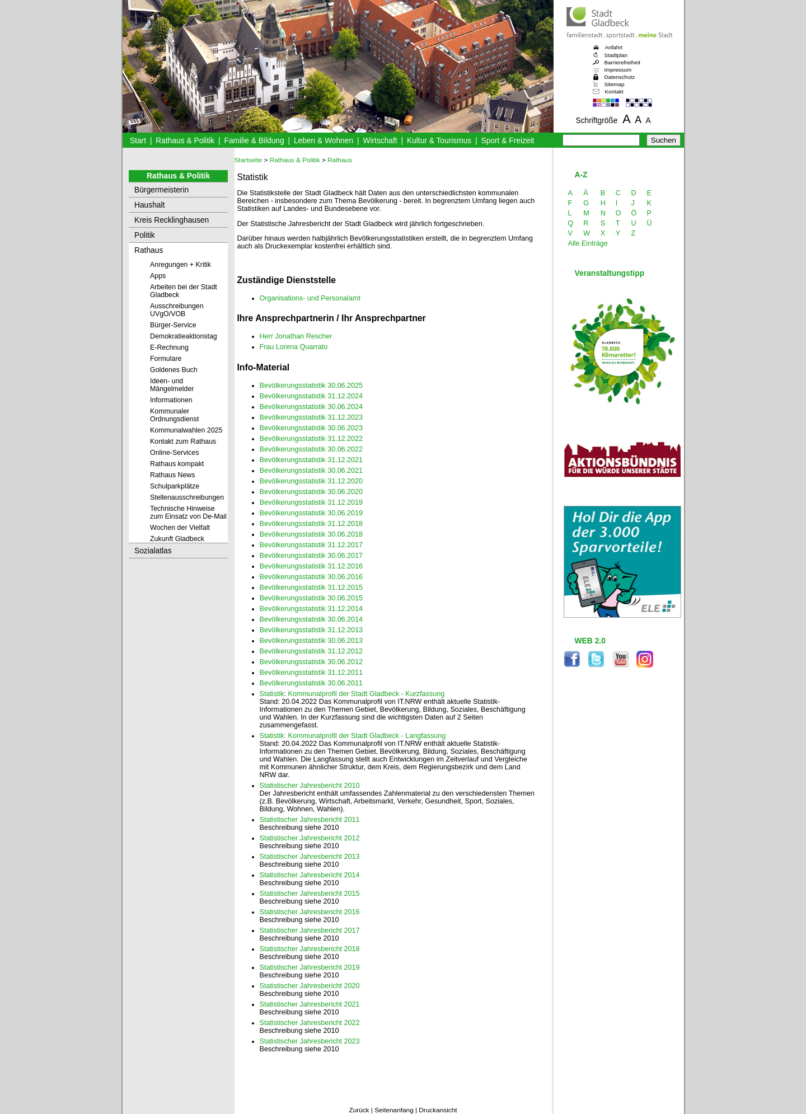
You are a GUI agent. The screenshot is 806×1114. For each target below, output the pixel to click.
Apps (158, 276)
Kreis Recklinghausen (171, 220)
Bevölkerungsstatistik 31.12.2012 (311, 651)
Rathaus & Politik (185, 141)
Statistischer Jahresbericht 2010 (310, 785)
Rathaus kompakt (177, 464)
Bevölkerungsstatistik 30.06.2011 (311, 683)
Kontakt (614, 91)
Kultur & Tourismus (439, 141)
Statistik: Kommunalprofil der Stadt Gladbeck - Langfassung (353, 736)
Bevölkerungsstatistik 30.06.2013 (311, 641)
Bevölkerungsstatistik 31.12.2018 (311, 524)
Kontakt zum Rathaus (183, 441)
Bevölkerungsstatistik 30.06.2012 (311, 662)
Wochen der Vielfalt (180, 528)
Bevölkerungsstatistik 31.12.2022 (311, 439)
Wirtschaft (380, 141)
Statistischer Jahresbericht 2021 (310, 1004)
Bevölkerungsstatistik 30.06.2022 (311, 449)
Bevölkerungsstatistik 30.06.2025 (311, 385)
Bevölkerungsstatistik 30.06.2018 (311, 534)
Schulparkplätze (174, 486)
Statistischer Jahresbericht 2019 (310, 967)
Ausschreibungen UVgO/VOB (177, 310)
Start (138, 141)
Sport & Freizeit (508, 141)
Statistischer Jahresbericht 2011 (310, 820)
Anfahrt (614, 47)
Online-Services (174, 453)
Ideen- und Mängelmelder (172, 385)
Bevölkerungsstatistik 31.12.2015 (311, 587)
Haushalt (149, 205)
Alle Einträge (588, 243)
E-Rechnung (169, 347)
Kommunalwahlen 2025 (186, 430)
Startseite (249, 160)
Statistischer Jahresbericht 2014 (310, 875)
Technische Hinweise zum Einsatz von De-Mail (188, 512)
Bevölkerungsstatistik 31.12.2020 (311, 481)
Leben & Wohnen (323, 141)
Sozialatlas (153, 551)
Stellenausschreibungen (187, 497)
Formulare (165, 359)
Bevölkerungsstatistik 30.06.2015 (311, 598)
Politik (144, 235)
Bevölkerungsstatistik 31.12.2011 (311, 672)
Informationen (171, 400)
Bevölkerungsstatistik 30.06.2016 (311, 577)
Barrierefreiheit (622, 62)
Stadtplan (616, 55)
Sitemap (614, 84)
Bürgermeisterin (161, 190)
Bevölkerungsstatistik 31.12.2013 (311, 630)
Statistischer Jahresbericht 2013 (310, 857)
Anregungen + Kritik (180, 265)
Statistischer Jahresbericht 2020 (310, 986)
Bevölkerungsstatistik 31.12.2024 (311, 396)
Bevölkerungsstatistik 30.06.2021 (311, 470)
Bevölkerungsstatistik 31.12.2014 (311, 609)
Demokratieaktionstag (183, 336)
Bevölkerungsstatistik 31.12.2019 (311, 502)
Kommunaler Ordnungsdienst (174, 415)
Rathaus (148, 250)
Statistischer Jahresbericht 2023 (310, 1041)
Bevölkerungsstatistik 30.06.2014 (311, 619)
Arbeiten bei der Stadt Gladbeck (183, 291)
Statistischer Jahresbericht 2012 (310, 838)
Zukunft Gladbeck (177, 539)
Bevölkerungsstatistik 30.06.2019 (311, 513)
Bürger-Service (173, 325)
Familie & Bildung (254, 141)
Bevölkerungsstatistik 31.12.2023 (311, 417)
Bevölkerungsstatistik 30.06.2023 (311, 428)
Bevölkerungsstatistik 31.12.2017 (311, 545)
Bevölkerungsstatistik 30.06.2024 (311, 407)
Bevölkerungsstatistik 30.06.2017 (311, 556)
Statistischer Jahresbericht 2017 (310, 930)
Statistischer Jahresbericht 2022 (310, 1023)
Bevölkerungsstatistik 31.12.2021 (311, 460)
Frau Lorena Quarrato (294, 347)
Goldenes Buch (174, 370)
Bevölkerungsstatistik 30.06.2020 (311, 492)
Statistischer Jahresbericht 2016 (310, 912)
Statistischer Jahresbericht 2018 (310, 949)
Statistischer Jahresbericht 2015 (310, 893)
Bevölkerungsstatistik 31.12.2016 (311, 566)
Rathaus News (172, 475)
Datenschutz (619, 77)
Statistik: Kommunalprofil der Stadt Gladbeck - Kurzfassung (352, 694)
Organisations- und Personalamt (310, 298)
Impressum (618, 70)
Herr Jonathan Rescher (296, 336)
